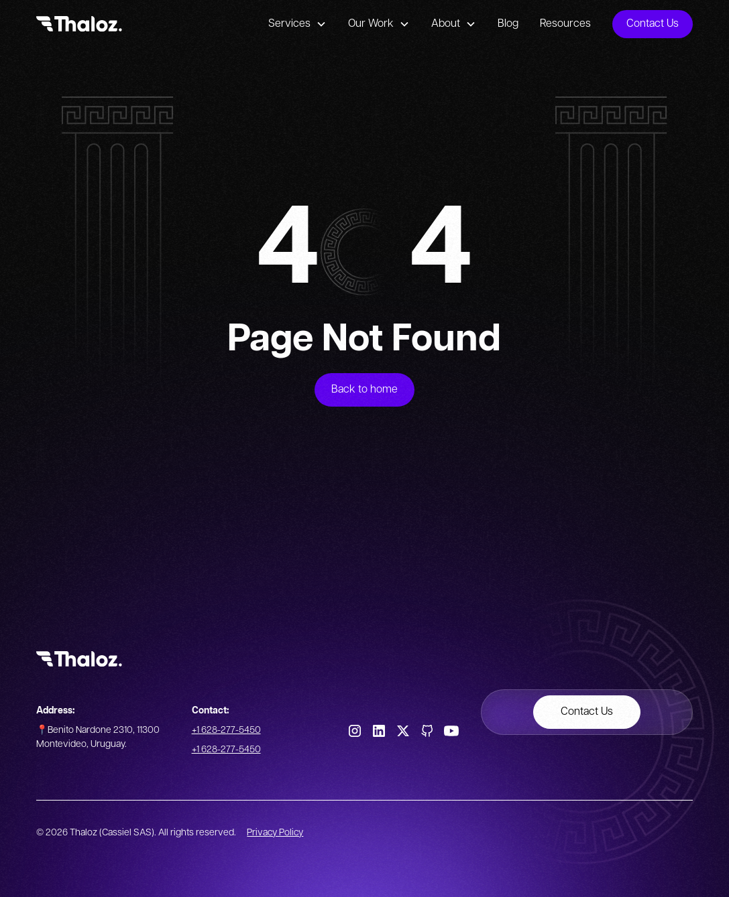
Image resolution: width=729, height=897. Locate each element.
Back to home (364, 389)
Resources (565, 23)
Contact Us (652, 23)
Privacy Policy (275, 832)
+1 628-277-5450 (226, 730)
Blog (508, 23)
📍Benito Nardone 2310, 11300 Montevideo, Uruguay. (98, 737)
